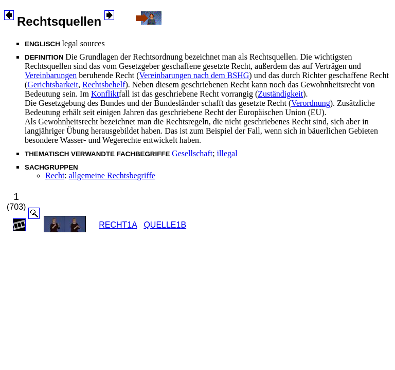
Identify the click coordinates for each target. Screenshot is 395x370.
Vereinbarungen (51, 75)
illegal (227, 153)
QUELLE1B (164, 224)
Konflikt (105, 93)
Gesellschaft (192, 153)
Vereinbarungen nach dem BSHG (194, 75)
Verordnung (310, 103)
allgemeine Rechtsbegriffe (112, 175)
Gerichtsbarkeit (52, 84)
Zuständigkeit (280, 93)
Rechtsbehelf (103, 84)
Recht (54, 175)
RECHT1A (118, 224)
